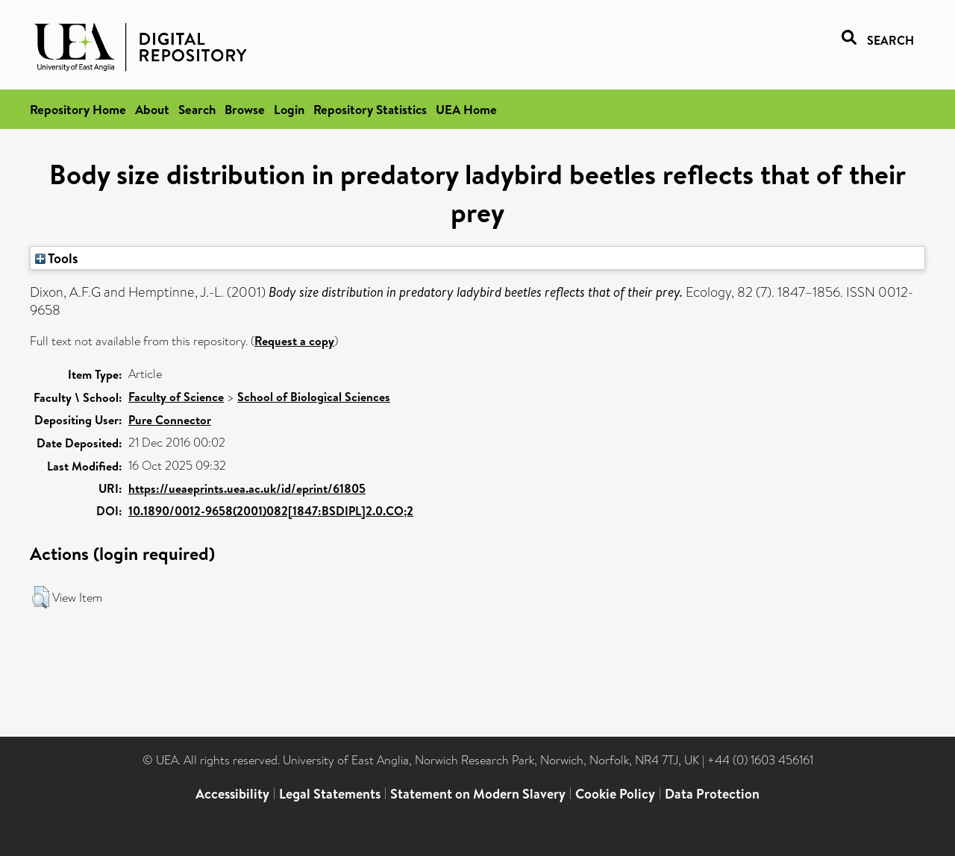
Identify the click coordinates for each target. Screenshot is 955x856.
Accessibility (232, 793)
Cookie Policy (615, 793)
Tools (56, 258)
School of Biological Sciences (313, 396)
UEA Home (466, 109)
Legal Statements (330, 793)
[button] (40, 597)
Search (197, 109)
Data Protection (712, 793)
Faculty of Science (176, 396)
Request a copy (294, 341)
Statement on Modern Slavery (478, 793)
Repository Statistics (370, 109)
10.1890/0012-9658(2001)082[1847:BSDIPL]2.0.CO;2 (270, 511)
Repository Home (78, 109)
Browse (245, 109)
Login (289, 109)
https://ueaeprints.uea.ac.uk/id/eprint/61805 (247, 488)
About (152, 109)
